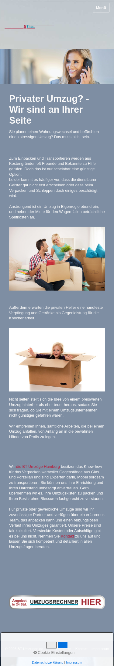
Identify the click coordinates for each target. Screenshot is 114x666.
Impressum (100, 649)
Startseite (63, 649)
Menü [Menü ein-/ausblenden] (101, 7)
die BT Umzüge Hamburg (38, 466)
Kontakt (67, 536)
